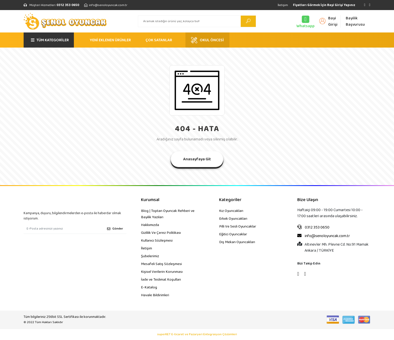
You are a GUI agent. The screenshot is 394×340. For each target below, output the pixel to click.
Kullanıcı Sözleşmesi (157, 241)
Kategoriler (230, 200)
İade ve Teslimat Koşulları (161, 280)
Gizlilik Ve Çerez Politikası (161, 233)
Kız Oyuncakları (231, 211)
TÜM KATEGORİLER (50, 40)
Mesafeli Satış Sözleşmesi (161, 264)
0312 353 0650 (313, 227)
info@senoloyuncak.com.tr (323, 236)
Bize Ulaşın (307, 200)
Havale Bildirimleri (155, 295)
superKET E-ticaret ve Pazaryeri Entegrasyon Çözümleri (197, 334)
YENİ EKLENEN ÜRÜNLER (110, 40)
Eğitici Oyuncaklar (233, 234)
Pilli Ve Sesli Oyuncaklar (237, 226)
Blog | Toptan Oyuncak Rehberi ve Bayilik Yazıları (167, 214)
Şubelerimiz (150, 256)
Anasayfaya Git (197, 159)
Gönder (115, 228)
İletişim (283, 5)
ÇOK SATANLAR (158, 40)
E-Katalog (149, 287)
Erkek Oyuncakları (233, 219)
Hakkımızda (150, 225)
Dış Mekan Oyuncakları (237, 242)
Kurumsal (150, 200)
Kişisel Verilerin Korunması (162, 272)
